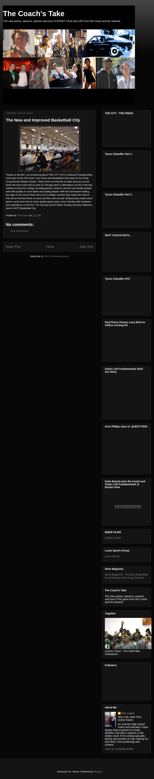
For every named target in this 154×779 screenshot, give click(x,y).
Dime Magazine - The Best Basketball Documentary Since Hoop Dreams (126, 576)
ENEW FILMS (113, 537)
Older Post (86, 246)
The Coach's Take (34, 14)
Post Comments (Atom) (56, 256)
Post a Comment (19, 231)
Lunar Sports (112, 556)
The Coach (128, 713)
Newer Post (13, 246)
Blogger (98, 771)
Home (50, 246)
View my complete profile (119, 748)
